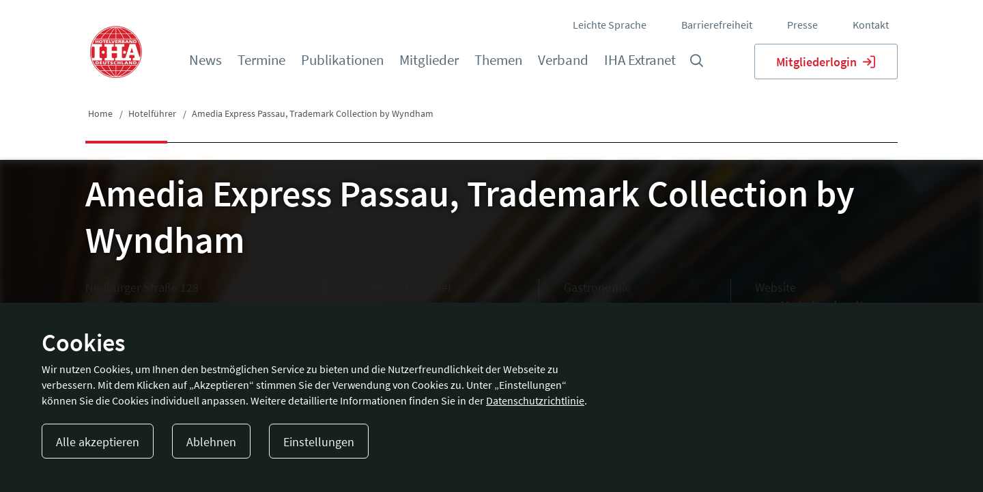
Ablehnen (211, 442)
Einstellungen (318, 442)
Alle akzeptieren (97, 442)
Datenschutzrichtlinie (535, 400)
